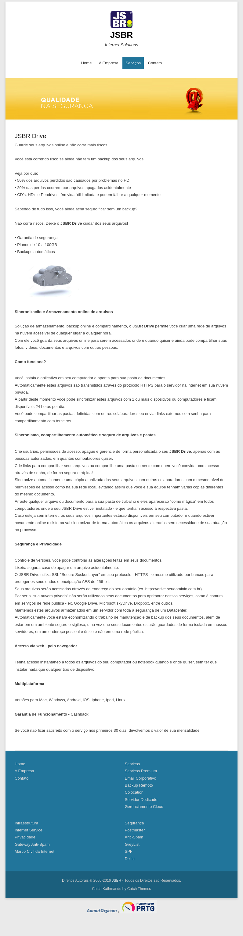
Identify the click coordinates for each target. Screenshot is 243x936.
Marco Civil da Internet (34, 851)
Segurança (134, 823)
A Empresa (108, 63)
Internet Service (28, 830)
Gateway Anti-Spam (32, 844)
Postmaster (135, 830)
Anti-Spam (134, 837)
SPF (128, 851)
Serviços (133, 63)
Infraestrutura (26, 823)
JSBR (121, 35)
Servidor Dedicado (141, 799)
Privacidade (25, 837)
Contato (155, 63)
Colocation (134, 792)
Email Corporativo (140, 778)
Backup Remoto (139, 785)
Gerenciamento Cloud (144, 806)
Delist (130, 858)
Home (86, 63)
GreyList (132, 844)
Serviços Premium (141, 771)
